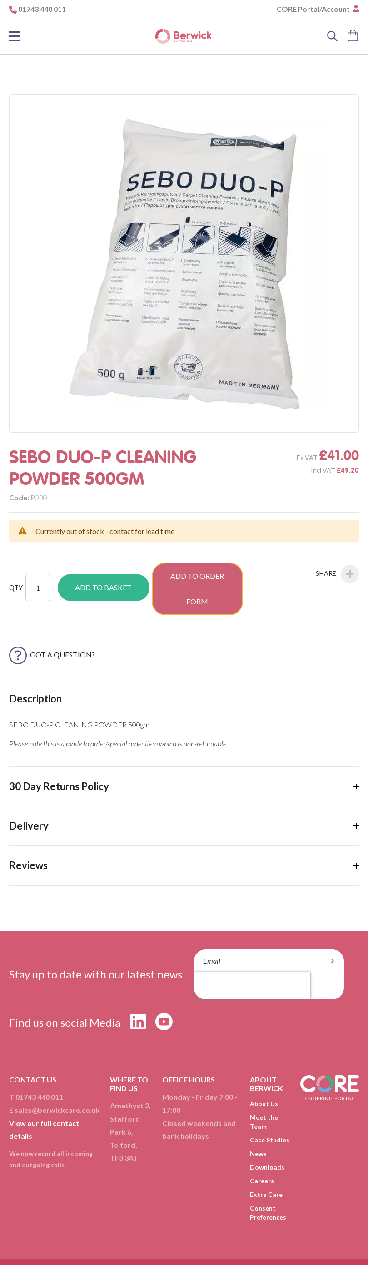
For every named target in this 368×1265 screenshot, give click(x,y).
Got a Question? (52, 627)
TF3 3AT (124, 1130)
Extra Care (266, 1167)
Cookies (249, 1242)
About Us (264, 1076)
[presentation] (252, 958)
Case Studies (269, 1112)
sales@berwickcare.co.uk (57, 1082)
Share (337, 574)
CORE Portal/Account (314, 9)
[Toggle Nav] (15, 36)
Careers (262, 1153)
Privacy (213, 1242)
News (258, 1126)
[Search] (333, 36)
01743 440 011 (42, 9)
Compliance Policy (186, 1251)
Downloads (267, 1139)
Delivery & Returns (161, 1242)
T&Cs (112, 1242)
